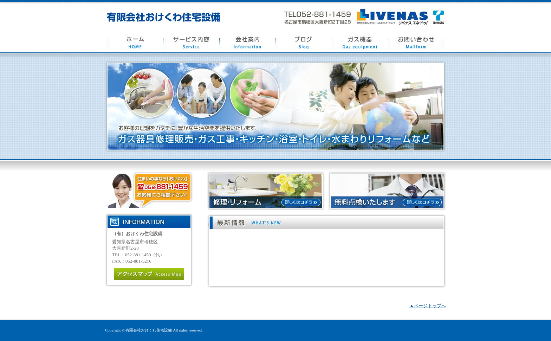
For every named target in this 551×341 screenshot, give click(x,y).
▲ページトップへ (427, 305)
